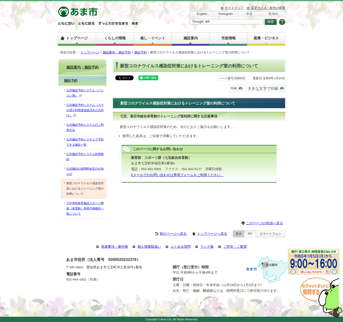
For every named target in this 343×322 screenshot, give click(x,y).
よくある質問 (181, 246)
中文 (249, 14)
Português (226, 14)
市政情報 (228, 38)
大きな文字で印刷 (263, 88)
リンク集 (207, 246)
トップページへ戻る (212, 234)
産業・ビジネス (266, 38)
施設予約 (140, 52)
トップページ (77, 38)
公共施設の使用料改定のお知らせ (85, 171)
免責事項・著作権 (114, 246)
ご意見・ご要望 (235, 246)
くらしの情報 (115, 38)
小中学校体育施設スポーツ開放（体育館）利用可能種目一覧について (85, 208)
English (202, 14)
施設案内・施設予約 (117, 52)
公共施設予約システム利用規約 (85, 156)
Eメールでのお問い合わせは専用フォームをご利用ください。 (177, 175)
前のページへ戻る (173, 234)
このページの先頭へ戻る (264, 223)
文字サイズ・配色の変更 (268, 8)
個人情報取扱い (149, 246)
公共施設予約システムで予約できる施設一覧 (85, 142)
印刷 (234, 88)
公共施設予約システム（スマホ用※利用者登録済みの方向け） (85, 110)
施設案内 (190, 38)
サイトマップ (234, 8)
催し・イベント (152, 38)
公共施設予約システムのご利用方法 (85, 127)
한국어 (273, 14)
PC (250, 234)
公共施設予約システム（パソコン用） (85, 93)
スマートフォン (270, 234)
